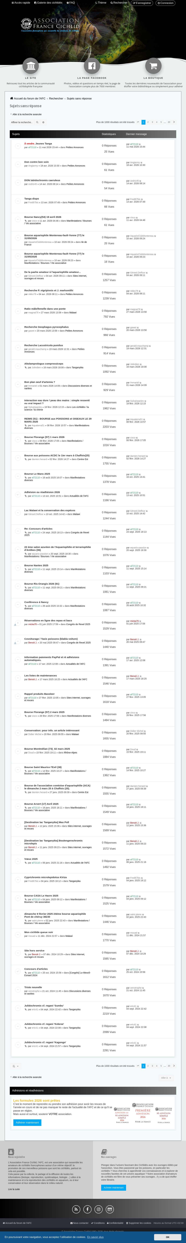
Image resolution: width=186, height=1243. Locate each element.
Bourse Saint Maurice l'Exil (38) (43, 767)
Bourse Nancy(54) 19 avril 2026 (42, 217)
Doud (31, 752)
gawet (31, 330)
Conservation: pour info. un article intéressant (51, 730)
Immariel (32, 385)
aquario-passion (40, 553)
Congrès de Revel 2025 (78, 624)
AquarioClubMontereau (40, 242)
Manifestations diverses (79, 716)
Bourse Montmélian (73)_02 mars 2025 (47, 748)
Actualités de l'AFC (79, 496)
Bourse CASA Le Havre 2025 (41, 895)
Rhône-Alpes (70, 752)
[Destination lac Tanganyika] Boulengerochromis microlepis (53, 842)
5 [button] (161, 122)
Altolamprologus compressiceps (43, 363)
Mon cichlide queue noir (38, 932)
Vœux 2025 (31, 859)
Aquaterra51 (38, 425)
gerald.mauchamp (37, 349)
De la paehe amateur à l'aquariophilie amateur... (52, 272)
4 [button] (156, 122)
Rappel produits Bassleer (39, 693)
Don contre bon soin (36, 161)
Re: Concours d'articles (38, 528)
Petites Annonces (75, 147)
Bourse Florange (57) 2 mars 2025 (44, 712)
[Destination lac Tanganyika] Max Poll (46, 822)
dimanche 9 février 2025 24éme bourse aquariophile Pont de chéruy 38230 (55, 915)
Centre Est (82, 459)
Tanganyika (77, 367)
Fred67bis (33, 202)
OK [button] (168, 1237)
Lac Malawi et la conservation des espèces (49, 510)
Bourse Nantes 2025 (36, 565)
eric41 (35, 1009)
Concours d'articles (36, 968)
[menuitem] (48, 2)
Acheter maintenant (113, 1187)
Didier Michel (35, 734)
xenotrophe (34, 991)
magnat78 (33, 312)
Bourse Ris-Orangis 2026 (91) (41, 583)
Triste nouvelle (33, 987)
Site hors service (34, 950)
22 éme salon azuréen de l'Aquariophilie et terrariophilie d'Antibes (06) (57, 548)
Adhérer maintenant (27, 1122)
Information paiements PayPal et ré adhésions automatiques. (51, 658)
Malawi (73, 312)
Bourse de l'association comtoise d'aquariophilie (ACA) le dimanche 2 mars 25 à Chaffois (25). (57, 787)
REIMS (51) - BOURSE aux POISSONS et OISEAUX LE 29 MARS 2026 (58, 420)
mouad (31, 936)
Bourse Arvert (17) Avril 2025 (41, 803)
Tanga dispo (31, 198)
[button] (138, 122)
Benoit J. (32, 642)
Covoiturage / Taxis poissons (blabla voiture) (51, 638)
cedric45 (32, 184)
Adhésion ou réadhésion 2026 (42, 492)
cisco (34, 220)
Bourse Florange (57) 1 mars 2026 (44, 437)
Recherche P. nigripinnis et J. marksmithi (48, 290)
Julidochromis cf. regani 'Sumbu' (44, 1005)
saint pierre (37, 920)
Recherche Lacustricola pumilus (43, 345)
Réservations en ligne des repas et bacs (48, 620)
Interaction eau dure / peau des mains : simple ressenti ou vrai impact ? (57, 402)
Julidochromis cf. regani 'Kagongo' (45, 1042)
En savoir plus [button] (95, 1237)
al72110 (32, 147)
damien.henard (39, 459)
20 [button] (169, 122)
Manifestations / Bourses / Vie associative (45, 263)
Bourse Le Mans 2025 (37, 473)
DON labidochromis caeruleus (42, 180)
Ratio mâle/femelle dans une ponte (45, 308)
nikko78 (32, 294)
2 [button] (148, 122)
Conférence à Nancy (36, 602)
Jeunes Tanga (43, 143)
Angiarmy (33, 165)
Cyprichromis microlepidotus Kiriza (45, 877)
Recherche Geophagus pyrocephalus (46, 327)
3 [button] (152, 122)
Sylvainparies (35, 407)
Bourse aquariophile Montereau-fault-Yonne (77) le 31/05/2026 (54, 237)
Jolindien (36, 367)
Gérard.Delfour (35, 276)
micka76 (32, 624)
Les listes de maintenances (40, 675)
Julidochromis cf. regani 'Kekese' (44, 1024)
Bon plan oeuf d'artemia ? (39, 382)
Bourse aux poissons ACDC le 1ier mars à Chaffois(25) (57, 455)
